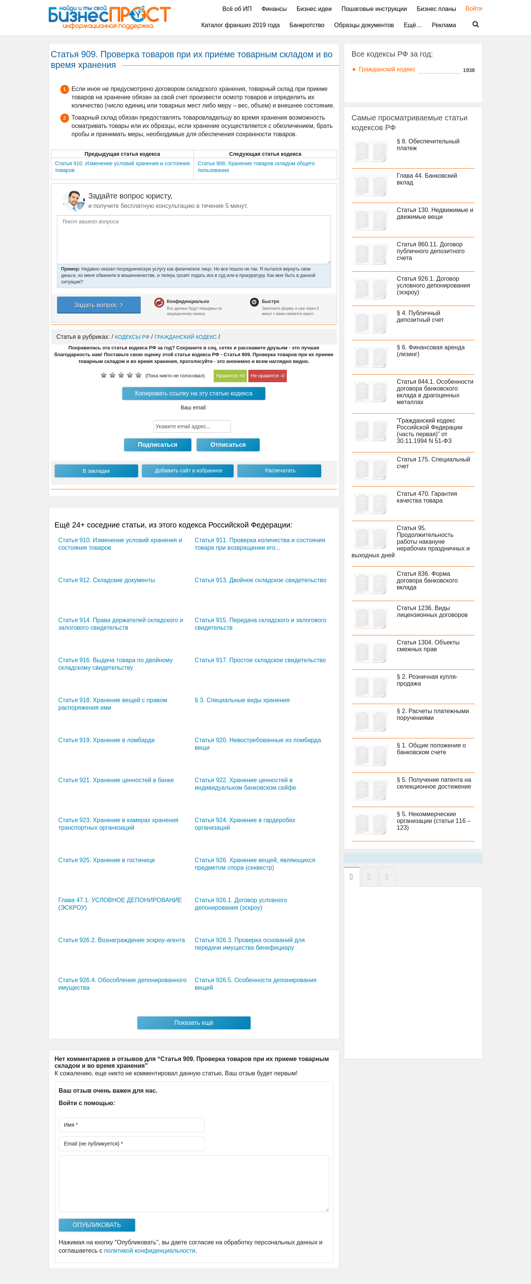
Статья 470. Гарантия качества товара (427, 497)
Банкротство (306, 25)
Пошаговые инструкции (374, 9)
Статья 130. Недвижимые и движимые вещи (435, 213)
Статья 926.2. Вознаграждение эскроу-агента (121, 940)
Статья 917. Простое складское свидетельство (260, 660)
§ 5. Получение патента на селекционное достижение (434, 783)
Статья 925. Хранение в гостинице (106, 860)
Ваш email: (194, 407)
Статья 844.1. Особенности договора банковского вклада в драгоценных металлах (435, 391)
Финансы (274, 9)
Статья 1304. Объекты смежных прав (428, 645)
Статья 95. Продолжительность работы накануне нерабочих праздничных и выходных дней (411, 541)
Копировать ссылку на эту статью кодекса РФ (193, 395)
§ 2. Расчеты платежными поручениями (433, 714)
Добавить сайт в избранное (189, 470)
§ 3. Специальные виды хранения (242, 700)
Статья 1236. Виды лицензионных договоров (432, 611)
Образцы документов (364, 25)
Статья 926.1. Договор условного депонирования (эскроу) (433, 285)
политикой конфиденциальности (149, 1250)
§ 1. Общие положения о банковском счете (431, 748)
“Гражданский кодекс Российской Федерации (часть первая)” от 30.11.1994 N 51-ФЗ (430, 430)
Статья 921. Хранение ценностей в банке (116, 780)
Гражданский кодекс (387, 69)
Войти (470, 8)
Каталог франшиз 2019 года (240, 25)
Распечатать (280, 470)
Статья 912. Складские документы (106, 580)
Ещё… (413, 25)
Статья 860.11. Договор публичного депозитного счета (431, 251)
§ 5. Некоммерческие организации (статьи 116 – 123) (434, 821)
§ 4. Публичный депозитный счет (420, 316)
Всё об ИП (237, 9)
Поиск (471, 24)
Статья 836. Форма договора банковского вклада (427, 580)
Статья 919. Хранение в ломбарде (106, 740)
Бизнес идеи (314, 9)
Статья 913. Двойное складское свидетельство (260, 580)
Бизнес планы (436, 9)
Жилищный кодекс (385, 79)
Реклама (444, 25)
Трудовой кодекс (382, 89)
